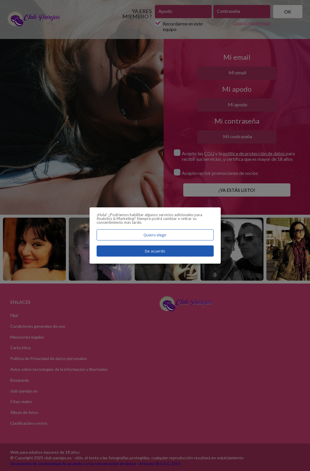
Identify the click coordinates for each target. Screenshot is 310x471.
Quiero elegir (155, 235)
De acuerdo (155, 251)
